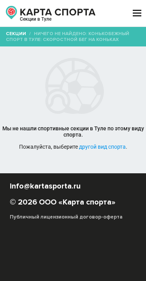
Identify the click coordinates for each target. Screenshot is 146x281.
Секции (16, 34)
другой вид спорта (102, 147)
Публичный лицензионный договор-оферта (66, 217)
